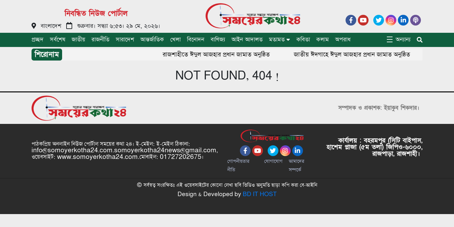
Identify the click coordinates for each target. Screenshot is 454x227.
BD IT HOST (260, 194)
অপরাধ (343, 40)
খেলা (175, 40)
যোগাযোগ (273, 161)
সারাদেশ (125, 40)
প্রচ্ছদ (38, 40)
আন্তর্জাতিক (152, 40)
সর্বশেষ (57, 40)
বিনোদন (195, 40)
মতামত (277, 40)
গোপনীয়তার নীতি (238, 165)
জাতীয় (78, 40)
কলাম (322, 40)
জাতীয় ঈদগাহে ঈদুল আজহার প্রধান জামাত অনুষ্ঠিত (358, 54)
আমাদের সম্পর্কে (296, 165)
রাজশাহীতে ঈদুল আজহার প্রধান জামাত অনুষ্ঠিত (222, 54)
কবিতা (303, 40)
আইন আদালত (247, 40)
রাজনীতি (100, 40)
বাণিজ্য (218, 40)
